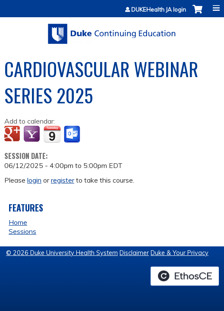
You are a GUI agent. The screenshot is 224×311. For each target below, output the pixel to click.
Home (18, 222)
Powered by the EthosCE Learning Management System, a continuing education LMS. (185, 276)
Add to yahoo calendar (32, 134)
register (62, 180)
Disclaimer (134, 253)
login (34, 180)
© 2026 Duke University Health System (62, 253)
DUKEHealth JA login (158, 9)
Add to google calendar (13, 134)
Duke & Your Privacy (179, 253)
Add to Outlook (73, 134)
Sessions (22, 231)
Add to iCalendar (52, 134)
